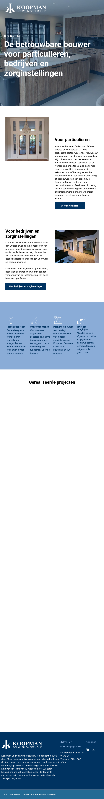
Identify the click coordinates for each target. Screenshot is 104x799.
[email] (93, 749)
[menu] (98, 8)
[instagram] (88, 749)
